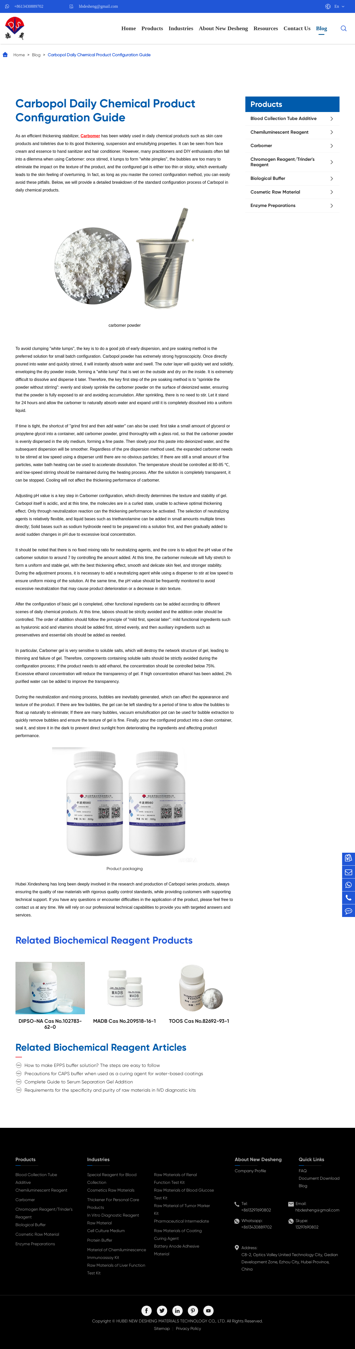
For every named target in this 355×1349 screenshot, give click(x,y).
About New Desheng (223, 28)
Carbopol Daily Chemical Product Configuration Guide (99, 54)
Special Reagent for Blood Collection (111, 1178)
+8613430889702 (28, 6)
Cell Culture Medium (106, 1230)
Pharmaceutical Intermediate (181, 1221)
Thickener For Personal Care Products (113, 1203)
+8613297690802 (256, 1210)
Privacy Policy (188, 1328)
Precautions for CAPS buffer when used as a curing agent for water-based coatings (114, 1073)
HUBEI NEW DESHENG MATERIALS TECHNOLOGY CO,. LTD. (171, 1321)
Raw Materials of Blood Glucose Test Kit (184, 1194)
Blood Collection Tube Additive (284, 118)
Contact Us (297, 28)
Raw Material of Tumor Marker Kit (182, 1209)
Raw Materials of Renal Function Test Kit (175, 1178)
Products (152, 28)
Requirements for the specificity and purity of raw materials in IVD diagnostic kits (110, 1090)
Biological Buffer (268, 178)
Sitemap (162, 1328)
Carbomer (261, 145)
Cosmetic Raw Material (275, 192)
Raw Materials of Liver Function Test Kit (116, 1269)
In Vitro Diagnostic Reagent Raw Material (113, 1219)
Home (128, 28)
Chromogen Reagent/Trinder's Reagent (282, 162)
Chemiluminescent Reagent (280, 132)
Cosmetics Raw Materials (110, 1190)
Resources (266, 28)
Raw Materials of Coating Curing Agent (178, 1234)
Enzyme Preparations (273, 205)
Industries (181, 28)
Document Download (319, 1178)
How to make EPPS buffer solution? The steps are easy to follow (92, 1065)
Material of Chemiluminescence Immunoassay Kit (116, 1253)
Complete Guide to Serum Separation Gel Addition (79, 1081)
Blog (321, 28)
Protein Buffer (99, 1240)
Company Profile (250, 1170)
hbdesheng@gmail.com (98, 6)
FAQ (303, 1170)
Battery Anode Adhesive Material (176, 1250)
